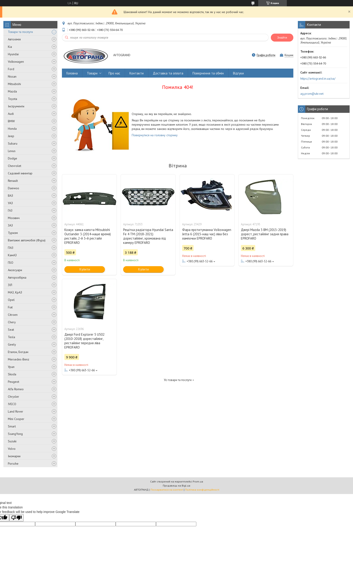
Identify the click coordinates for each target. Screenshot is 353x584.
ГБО (10, 263)
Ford (11, 69)
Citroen (13, 315)
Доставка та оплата (168, 73)
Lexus (12, 151)
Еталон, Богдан (18, 352)
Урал (11, 367)
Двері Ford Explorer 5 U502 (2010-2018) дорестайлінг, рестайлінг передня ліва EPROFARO (84, 340)
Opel (11, 300)
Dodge (12, 158)
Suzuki (12, 441)
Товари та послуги (20, 32)
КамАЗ (12, 255)
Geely (12, 344)
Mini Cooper (16, 419)
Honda (12, 129)
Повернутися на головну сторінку (155, 135)
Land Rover (15, 411)
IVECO (12, 404)
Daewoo (13, 188)
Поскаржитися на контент (167, 489)
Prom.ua (198, 481)
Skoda (12, 374)
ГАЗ (10, 210)
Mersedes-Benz (18, 359)
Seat (11, 330)
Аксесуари (15, 270)
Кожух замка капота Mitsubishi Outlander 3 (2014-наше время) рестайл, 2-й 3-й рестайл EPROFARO (87, 236)
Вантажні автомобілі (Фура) (26, 240)
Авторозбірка (17, 277)
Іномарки (14, 456)
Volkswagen (16, 62)
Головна (72, 73)
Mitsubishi (14, 84)
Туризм (13, 233)
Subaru (12, 143)
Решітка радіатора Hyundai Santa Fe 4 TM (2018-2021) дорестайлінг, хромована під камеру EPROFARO (148, 236)
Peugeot (13, 382)
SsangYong (15, 434)
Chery (12, 322)
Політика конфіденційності (202, 489)
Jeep (11, 136)
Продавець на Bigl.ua (176, 485)
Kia (10, 47)
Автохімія (14, 39)
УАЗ (10, 203)
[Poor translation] (16, 518)
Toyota (12, 99)
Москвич (14, 218)
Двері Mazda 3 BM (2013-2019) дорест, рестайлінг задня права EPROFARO (264, 234)
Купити (84, 269)
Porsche (13, 464)
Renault (13, 181)
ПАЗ (10, 248)
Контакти (136, 73)
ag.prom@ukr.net (312, 94)
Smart (12, 426)
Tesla (11, 337)
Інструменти (16, 106)
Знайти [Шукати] (282, 37)
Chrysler (13, 397)
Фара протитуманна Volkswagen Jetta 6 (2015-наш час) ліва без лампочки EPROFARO (206, 234)
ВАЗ (10, 196)
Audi (11, 114)
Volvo (12, 449)
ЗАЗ (10, 225)
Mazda (12, 91)
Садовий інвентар (20, 173)
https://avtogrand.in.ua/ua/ (317, 78)
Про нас (114, 73)
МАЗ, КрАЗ (15, 292)
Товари (92, 73)
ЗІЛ (10, 285)
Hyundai (13, 54)
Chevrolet (14, 166)
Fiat (10, 307)
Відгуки (238, 73)
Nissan (12, 76)
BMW (11, 121)
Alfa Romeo (16, 389)
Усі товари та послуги (178, 380)
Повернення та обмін (208, 73)
